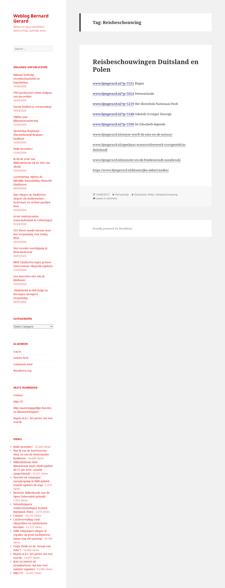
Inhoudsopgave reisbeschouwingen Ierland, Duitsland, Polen (30, 507)
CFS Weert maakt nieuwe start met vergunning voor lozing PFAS (32, 234)
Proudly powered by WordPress (112, 228)
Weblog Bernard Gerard (31, 18)
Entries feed (20, 358)
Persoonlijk (122, 194)
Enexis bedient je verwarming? (32, 106)
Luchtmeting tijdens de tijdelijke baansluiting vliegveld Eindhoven (32, 180)
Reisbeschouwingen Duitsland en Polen (146, 65)
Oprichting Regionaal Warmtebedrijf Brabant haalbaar (28, 134)
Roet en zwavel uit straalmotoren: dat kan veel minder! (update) (30, 565)
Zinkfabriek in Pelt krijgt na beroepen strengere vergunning (30, 294)
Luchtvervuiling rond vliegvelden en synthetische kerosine (30, 523)
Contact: (18, 395)
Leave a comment (106, 198)
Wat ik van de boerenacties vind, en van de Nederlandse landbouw (31, 454)
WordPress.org (22, 370)
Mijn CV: (18, 401)
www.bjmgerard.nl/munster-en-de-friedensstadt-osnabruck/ (137, 160)
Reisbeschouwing (167, 194)
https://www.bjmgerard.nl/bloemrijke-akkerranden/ (131, 170)
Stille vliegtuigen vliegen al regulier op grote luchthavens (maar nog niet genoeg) (31, 534)
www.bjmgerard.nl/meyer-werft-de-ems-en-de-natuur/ (132, 134)
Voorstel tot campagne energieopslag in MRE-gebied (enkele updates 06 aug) (31, 481)
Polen (151, 194)
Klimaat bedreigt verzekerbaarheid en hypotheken (26, 78)
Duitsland (140, 194)
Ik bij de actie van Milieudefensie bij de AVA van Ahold (31, 162)
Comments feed (22, 364)
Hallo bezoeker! (23, 148)
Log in (17, 351)
